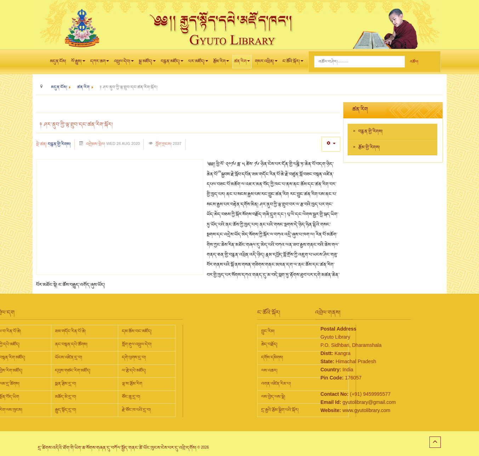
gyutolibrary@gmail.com (341, 402)
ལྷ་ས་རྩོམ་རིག (77, 383)
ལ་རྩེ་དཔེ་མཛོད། (79, 370)
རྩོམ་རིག (221, 63)
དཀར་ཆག (99, 63)
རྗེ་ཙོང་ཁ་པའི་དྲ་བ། (81, 409)
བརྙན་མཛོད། (172, 63)
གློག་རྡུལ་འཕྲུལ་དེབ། (81, 344)
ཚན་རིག (242, 63)
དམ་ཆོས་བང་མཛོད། (81, 331)
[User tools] (330, 144)
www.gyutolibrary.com (339, 410)
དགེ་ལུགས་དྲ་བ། (79, 357)
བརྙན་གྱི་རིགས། (59, 144)
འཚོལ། (414, 62)
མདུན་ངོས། (58, 61)
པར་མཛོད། (198, 63)
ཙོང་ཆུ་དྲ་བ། (76, 396)
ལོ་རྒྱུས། (78, 63)
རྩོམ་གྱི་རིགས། (369, 147)
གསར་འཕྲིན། (266, 63)
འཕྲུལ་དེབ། (124, 63)
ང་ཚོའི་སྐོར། (293, 63)
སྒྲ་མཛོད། (147, 63)
